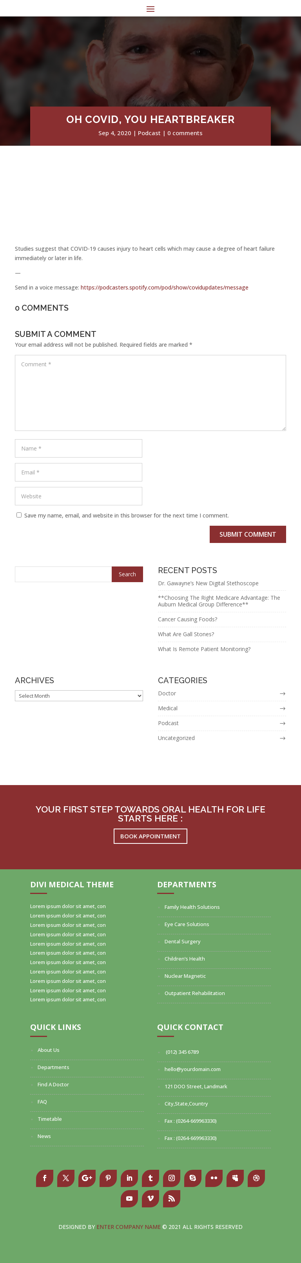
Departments (53, 1067)
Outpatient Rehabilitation (195, 993)
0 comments (185, 133)
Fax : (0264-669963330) (191, 1120)
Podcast (149, 133)
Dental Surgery (183, 941)
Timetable (50, 1118)
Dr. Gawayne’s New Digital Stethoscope (208, 583)
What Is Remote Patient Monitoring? (204, 649)
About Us (49, 1049)
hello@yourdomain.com (193, 1069)
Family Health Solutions (192, 906)
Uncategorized (176, 738)
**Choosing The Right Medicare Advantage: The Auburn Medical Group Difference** (219, 601)
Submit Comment (247, 534)
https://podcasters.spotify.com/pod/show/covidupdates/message (164, 287)
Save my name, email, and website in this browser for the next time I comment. (126, 515)
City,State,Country (186, 1103)
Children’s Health (185, 958)
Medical (168, 708)
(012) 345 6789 (182, 1051)
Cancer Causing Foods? (187, 619)
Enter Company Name (129, 1226)
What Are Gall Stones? (186, 634)
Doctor (167, 693)
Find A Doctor (53, 1084)
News (44, 1136)
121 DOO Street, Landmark (196, 1086)
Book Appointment (150, 836)
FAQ (42, 1101)
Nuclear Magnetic (185, 975)
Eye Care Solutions (187, 924)
